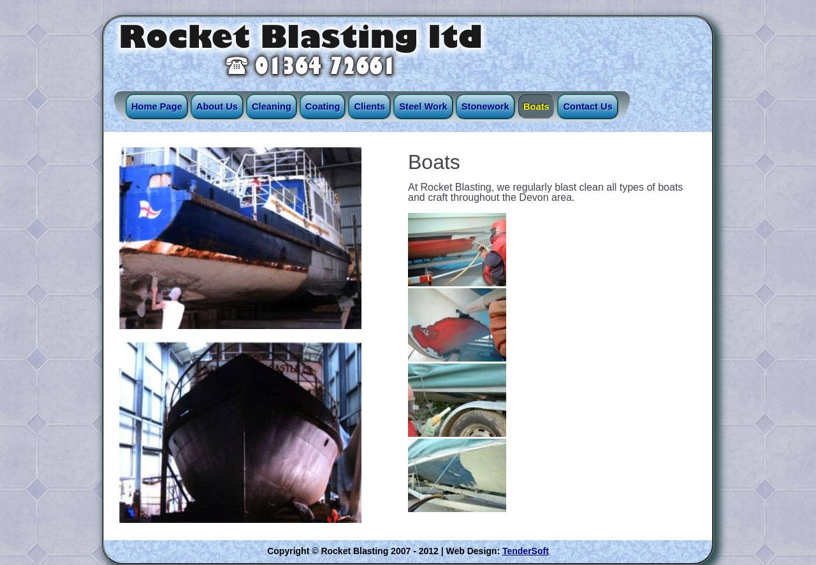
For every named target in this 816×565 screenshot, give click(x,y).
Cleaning (271, 106)
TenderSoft (525, 551)
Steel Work (423, 106)
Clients (369, 106)
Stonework (485, 106)
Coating (322, 106)
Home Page (156, 106)
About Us (217, 106)
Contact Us (587, 106)
